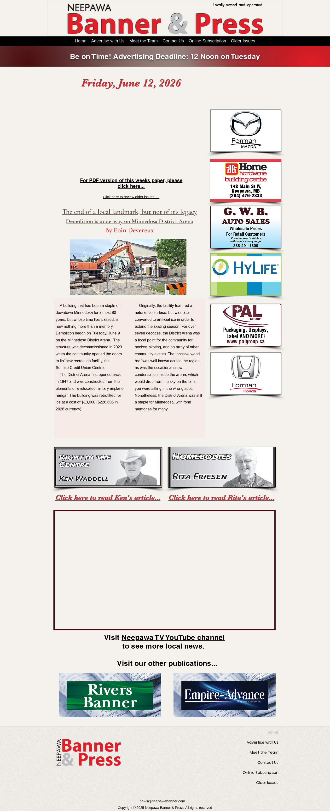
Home (273, 732)
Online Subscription (260, 772)
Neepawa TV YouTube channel (173, 637)
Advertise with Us (262, 742)
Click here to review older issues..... (131, 197)
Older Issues (267, 782)
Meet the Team (264, 752)
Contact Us (267, 762)
